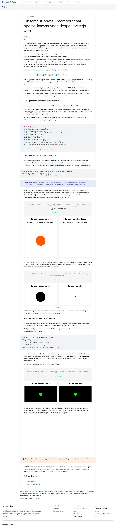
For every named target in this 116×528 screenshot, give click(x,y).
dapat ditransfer (46, 182)
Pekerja (26, 106)
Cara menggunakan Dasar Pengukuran (54, 2)
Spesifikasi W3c (31, 481)
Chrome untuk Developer (80, 508)
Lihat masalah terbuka (58, 511)
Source (65, 75)
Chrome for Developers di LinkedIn (103, 513)
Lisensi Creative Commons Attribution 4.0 (66, 491)
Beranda (26, 16)
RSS (95, 516)
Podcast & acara (78, 516)
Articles (5, 7)
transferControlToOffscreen (51, 163)
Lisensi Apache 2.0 (31, 493)
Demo (57, 259)
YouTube (96, 511)
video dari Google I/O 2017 (63, 413)
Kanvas (26, 43)
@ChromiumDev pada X (100, 508)
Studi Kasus (77, 2)
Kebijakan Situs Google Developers (69, 493)
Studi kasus (76, 513)
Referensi (24, 2)
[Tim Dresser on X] (24, 39)
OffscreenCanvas (36, 70)
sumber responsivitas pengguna (80, 60)
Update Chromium (78, 511)
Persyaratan (5, 524)
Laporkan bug (56, 508)
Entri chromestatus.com (34, 484)
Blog (69, 2)
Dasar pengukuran (35, 2)
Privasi (11, 524)
